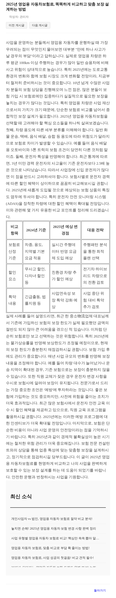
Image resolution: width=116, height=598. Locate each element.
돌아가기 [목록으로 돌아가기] (100, 593)
